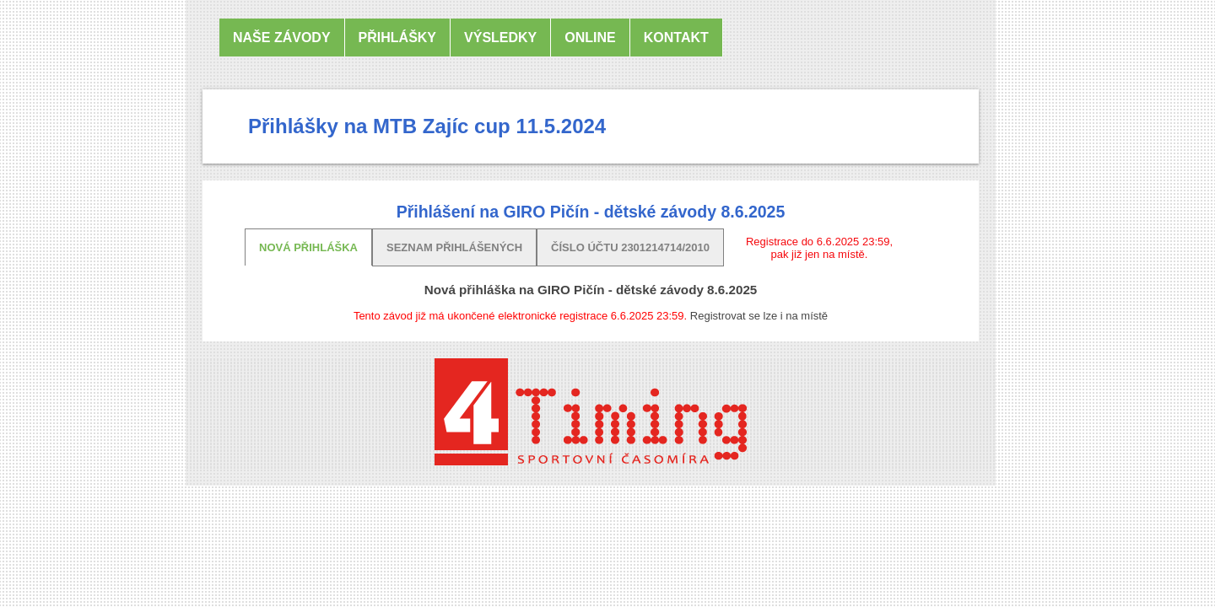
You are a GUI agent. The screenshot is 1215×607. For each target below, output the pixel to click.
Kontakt (676, 37)
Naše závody (282, 37)
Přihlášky (397, 37)
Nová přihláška (308, 247)
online (589, 37)
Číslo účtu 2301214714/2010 (630, 247)
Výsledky (500, 37)
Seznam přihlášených (454, 247)
